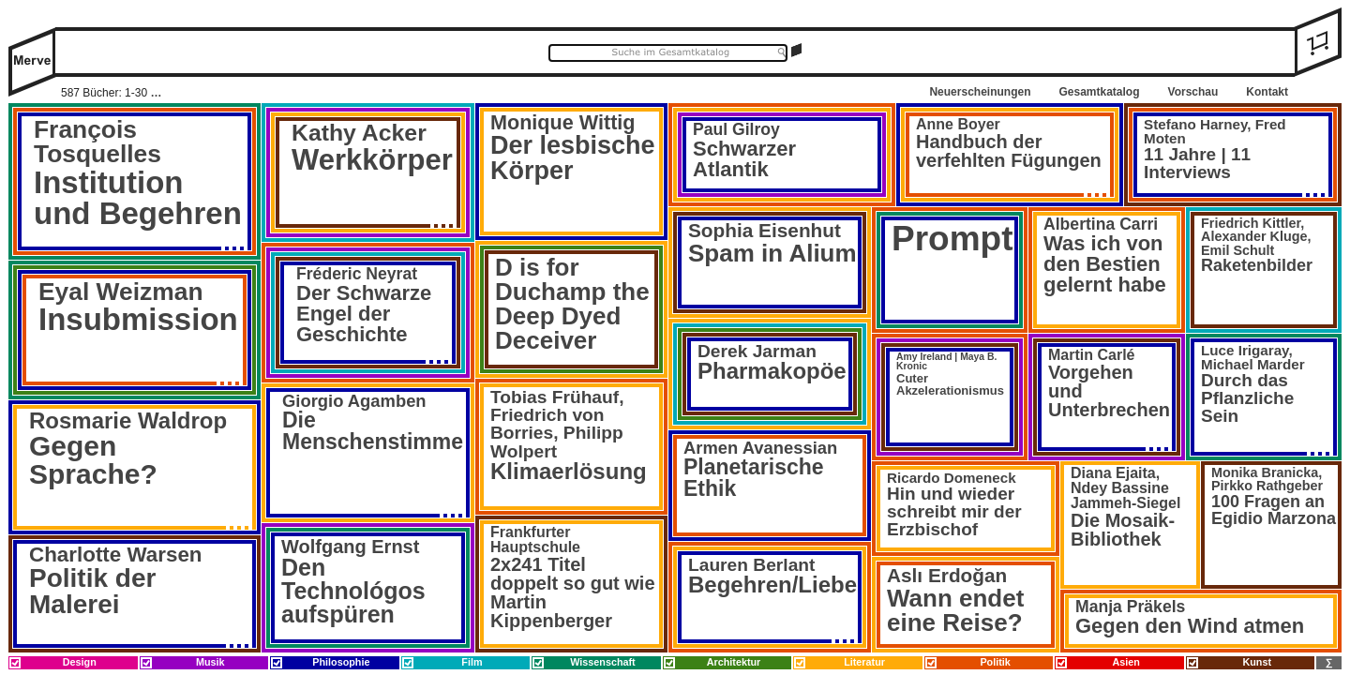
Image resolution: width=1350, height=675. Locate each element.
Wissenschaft (603, 662)
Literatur (864, 662)
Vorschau (1193, 91)
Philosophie (340, 662)
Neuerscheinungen (979, 91)
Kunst (1256, 662)
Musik (210, 662)
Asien (1125, 662)
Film (471, 662)
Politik (995, 662)
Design (80, 662)
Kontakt (1267, 91)
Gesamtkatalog (1098, 91)
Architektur (734, 662)
